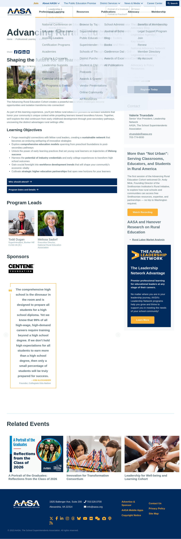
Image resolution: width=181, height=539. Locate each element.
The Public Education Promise (80, 3)
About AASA (51, 3)
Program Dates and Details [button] (23, 189)
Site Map (154, 513)
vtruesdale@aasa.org (140, 134)
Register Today (149, 89)
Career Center (154, 3)
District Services (110, 3)
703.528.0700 (94, 501)
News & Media (133, 3)
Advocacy (136, 13)
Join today (145, 81)
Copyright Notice (131, 515)
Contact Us (155, 503)
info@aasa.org (95, 506)
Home (10, 39)
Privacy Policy (157, 508)
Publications (111, 13)
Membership (161, 13)
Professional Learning (54, 13)
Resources (85, 13)
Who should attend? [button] (20, 182)
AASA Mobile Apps (132, 510)
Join (36, 3)
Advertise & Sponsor (128, 503)
